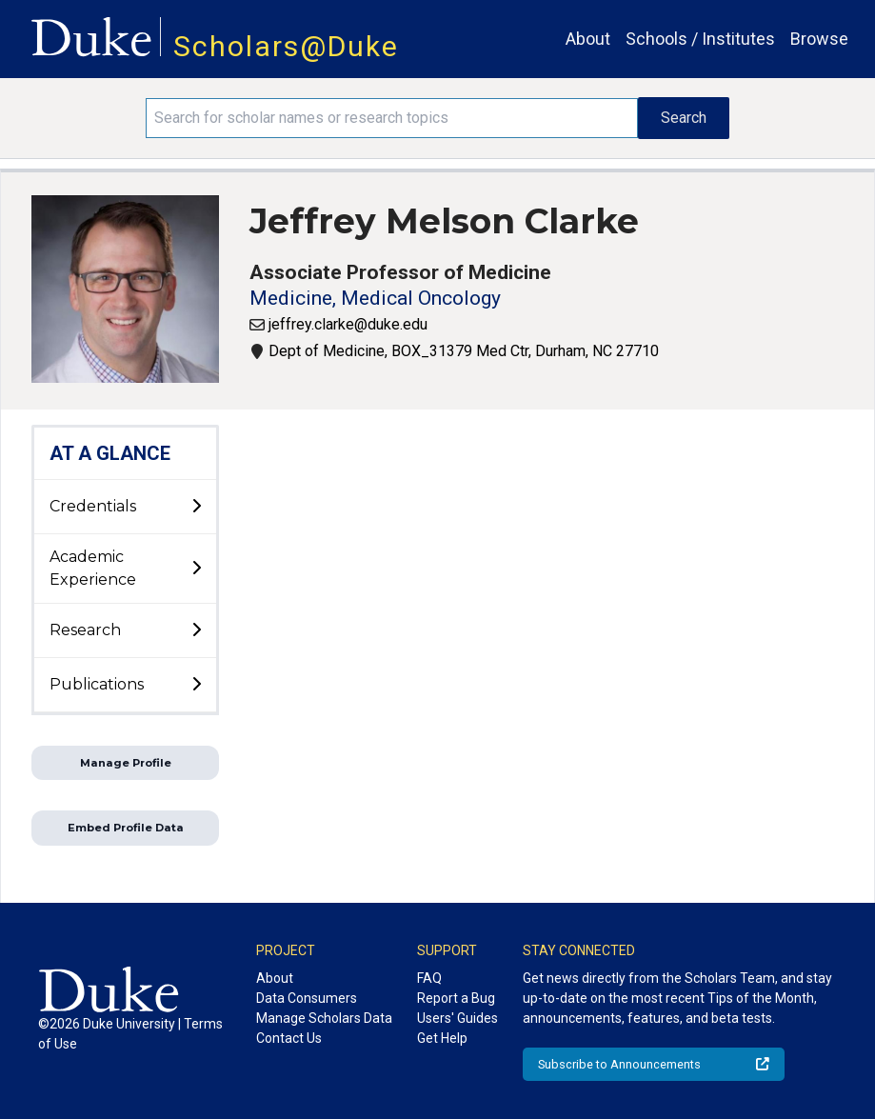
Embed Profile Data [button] (126, 827)
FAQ (429, 978)
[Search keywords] (392, 118)
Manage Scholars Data (324, 1018)
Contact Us (289, 1038)
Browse (819, 39)
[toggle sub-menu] (196, 506)
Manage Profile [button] (125, 762)
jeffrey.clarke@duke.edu (348, 324)
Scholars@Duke (286, 46)
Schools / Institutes (700, 39)
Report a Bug (456, 998)
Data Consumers (306, 998)
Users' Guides (457, 1018)
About (588, 39)
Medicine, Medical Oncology (375, 298)
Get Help (442, 1038)
